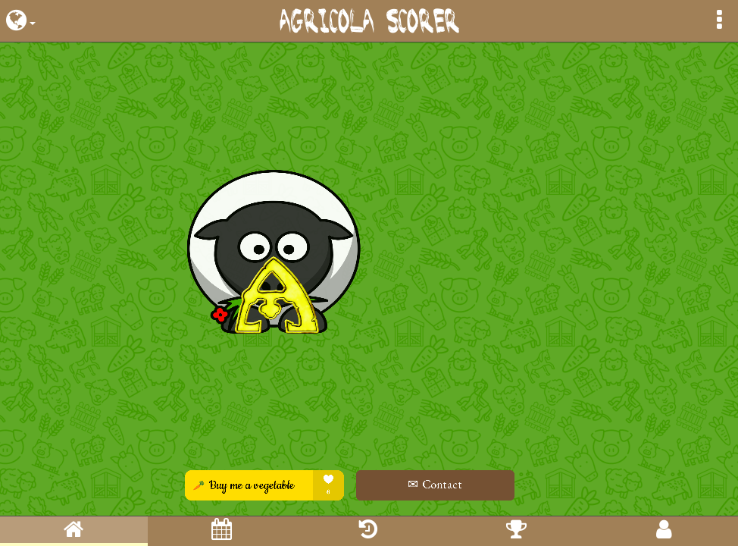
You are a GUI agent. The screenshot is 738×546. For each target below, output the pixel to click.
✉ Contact (452, 484)
